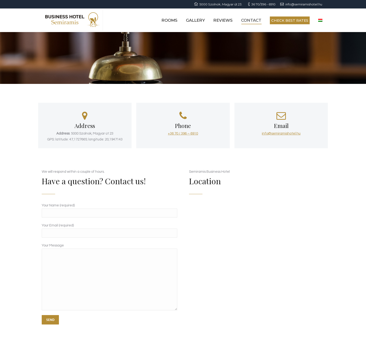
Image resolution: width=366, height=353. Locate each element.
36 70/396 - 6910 (263, 4)
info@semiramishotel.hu (303, 4)
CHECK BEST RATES (289, 20)
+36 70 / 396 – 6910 (183, 133)
